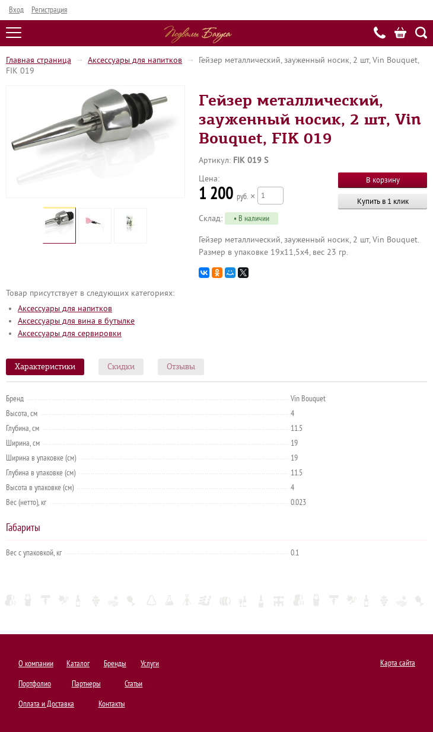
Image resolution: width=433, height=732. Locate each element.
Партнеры (86, 683)
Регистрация (49, 9)
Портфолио (34, 683)
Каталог (78, 663)
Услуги (150, 663)
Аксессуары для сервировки (70, 333)
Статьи (133, 683)
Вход (16, 9)
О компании (35, 663)
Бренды (115, 663)
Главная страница (38, 60)
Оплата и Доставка (46, 703)
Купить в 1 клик (383, 201)
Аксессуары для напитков (135, 60)
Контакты (111, 703)
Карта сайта (397, 663)
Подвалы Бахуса (198, 34)
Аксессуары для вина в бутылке (76, 321)
